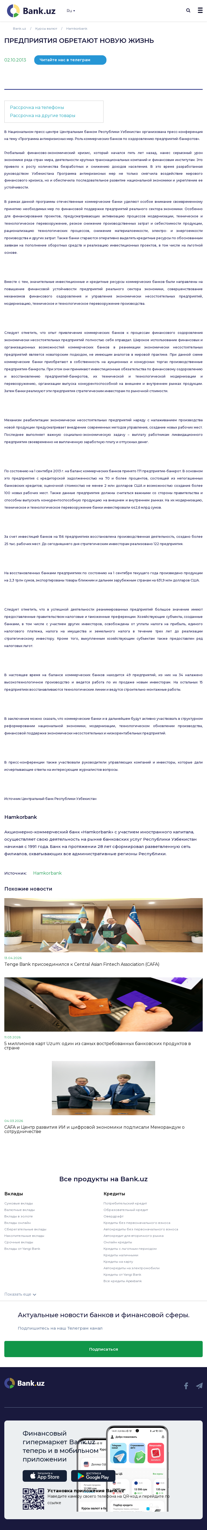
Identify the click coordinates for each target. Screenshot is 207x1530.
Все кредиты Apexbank (123, 1281)
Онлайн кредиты (118, 1242)
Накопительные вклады (24, 1236)
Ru (71, 11)
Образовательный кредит (126, 1210)
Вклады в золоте (18, 1216)
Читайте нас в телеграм (65, 59)
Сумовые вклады (18, 1203)
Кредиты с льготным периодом (130, 1249)
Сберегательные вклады (25, 1229)
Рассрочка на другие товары (42, 115)
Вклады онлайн (17, 1223)
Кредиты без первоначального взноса (137, 1223)
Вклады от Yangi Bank (22, 1249)
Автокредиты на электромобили (132, 1268)
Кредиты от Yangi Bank (122, 1274)
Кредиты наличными (121, 1255)
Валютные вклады (19, 1210)
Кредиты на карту (118, 1261)
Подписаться (103, 1349)
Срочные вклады (18, 1242)
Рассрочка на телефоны (37, 107)
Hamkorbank (20, 817)
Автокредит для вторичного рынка (134, 1236)
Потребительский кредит (125, 1203)
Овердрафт (113, 1216)
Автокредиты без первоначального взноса (141, 1229)
